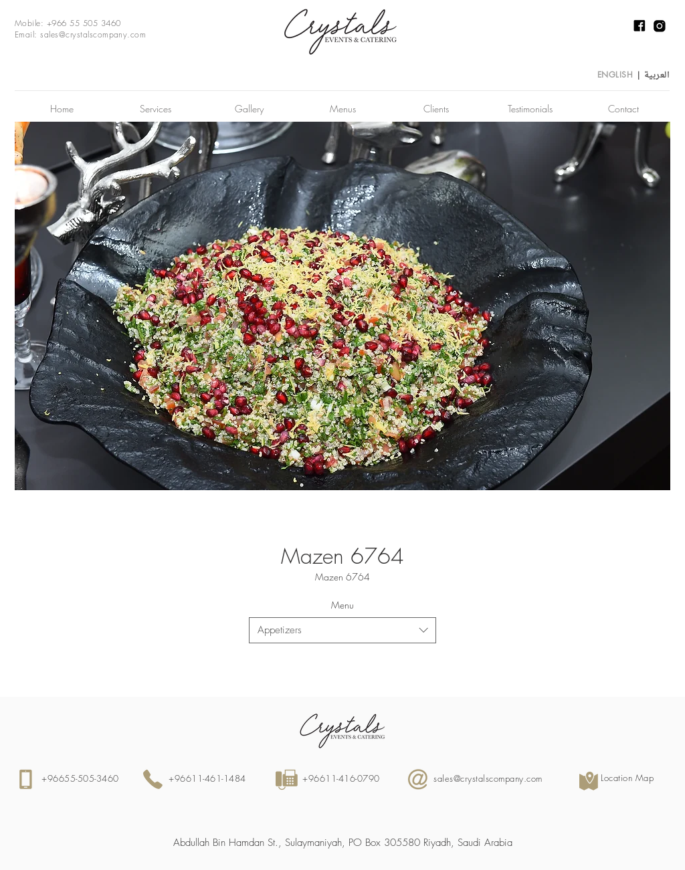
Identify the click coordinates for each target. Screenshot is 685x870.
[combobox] (342, 630)
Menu (342, 605)
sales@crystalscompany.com (93, 34)
